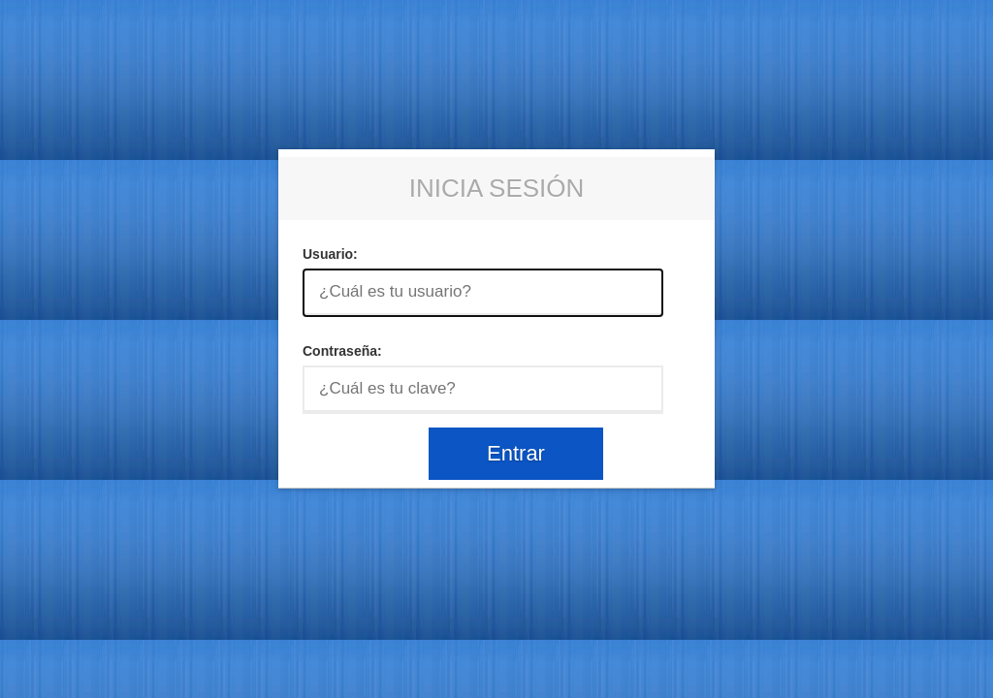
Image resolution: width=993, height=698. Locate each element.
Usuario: (330, 254)
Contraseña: (342, 351)
